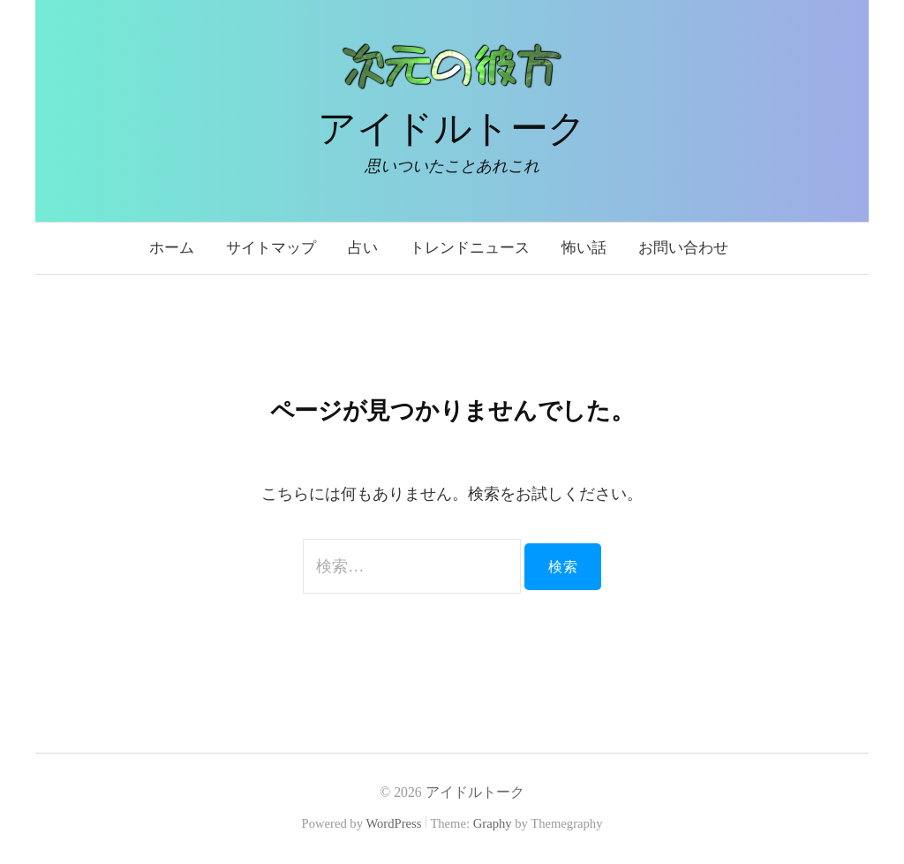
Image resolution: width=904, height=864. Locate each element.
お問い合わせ (683, 247)
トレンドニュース (470, 247)
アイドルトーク (452, 128)
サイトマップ (271, 247)
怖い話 (583, 247)
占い (363, 247)
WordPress (393, 823)
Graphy (492, 823)
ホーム (171, 247)
